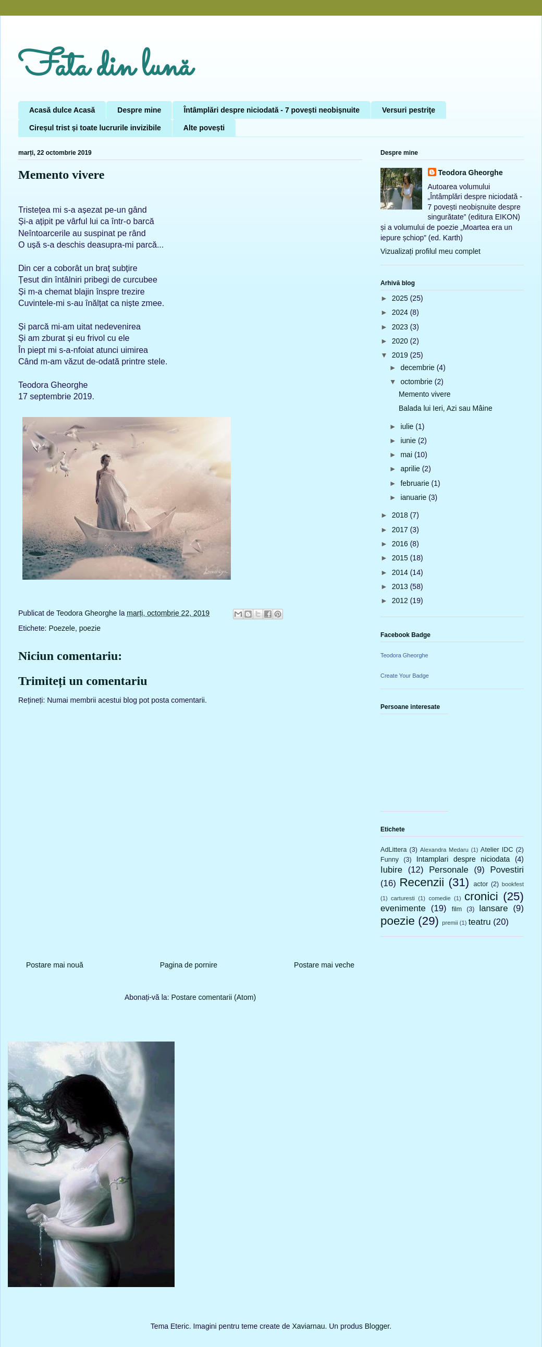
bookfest (513, 884)
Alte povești (204, 128)
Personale (449, 870)
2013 (401, 586)
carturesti (403, 898)
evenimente (403, 908)
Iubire (391, 870)
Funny (389, 859)
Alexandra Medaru (444, 850)
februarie (415, 483)
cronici (481, 896)
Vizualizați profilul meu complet (430, 251)
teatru (480, 922)
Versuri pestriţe (408, 110)
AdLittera (393, 849)
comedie (439, 898)
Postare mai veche (324, 965)
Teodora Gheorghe (470, 172)
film (457, 909)
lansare (493, 908)
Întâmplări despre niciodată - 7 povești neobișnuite (271, 110)
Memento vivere (425, 394)
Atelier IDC (497, 849)
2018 (401, 515)
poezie (90, 628)
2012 (401, 600)
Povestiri (507, 870)
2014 (401, 572)
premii (450, 923)
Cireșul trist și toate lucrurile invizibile (95, 128)
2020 (401, 341)
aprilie (411, 468)
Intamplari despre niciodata (463, 859)
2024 (401, 312)
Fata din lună (105, 67)
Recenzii (421, 882)
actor (480, 884)
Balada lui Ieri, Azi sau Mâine (445, 408)
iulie (407, 426)
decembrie (418, 367)
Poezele (61, 628)
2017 (401, 529)
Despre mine (139, 110)
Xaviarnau (308, 1326)
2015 (401, 558)
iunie (408, 440)
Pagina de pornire (189, 965)
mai (407, 454)
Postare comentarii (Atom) (213, 997)
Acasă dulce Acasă (62, 110)
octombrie (417, 381)
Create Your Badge (404, 675)
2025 (401, 298)
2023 (401, 327)
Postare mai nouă (54, 965)
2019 (401, 355)
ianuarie (414, 497)
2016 (401, 544)
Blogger (377, 1326)
